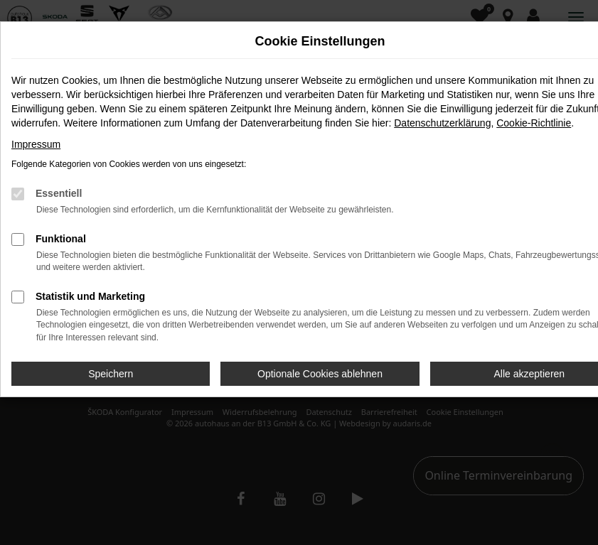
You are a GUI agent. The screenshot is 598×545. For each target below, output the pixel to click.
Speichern (110, 373)
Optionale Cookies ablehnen (320, 373)
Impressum (35, 144)
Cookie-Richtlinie (533, 123)
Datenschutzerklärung (442, 123)
